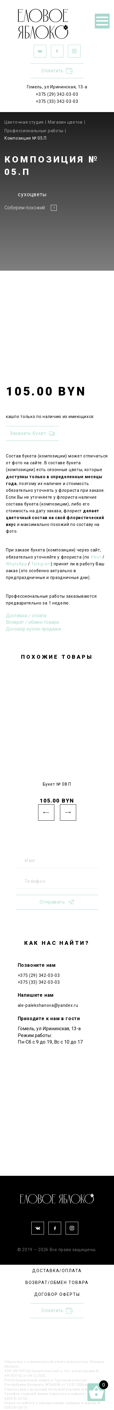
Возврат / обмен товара (32, 622)
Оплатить (57, 71)
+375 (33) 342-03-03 (57, 101)
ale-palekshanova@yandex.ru (48, 1005)
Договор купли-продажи (33, 629)
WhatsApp (16, 564)
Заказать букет (32, 433)
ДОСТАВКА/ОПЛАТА (57, 1270)
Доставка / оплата (26, 615)
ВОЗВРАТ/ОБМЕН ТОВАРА (56, 1282)
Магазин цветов (65, 122)
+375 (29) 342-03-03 (57, 94)
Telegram (41, 564)
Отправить (57, 902)
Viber (96, 557)
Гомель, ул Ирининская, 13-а (57, 86)
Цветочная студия (24, 122)
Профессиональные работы (33, 130)
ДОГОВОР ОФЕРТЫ (57, 1294)
